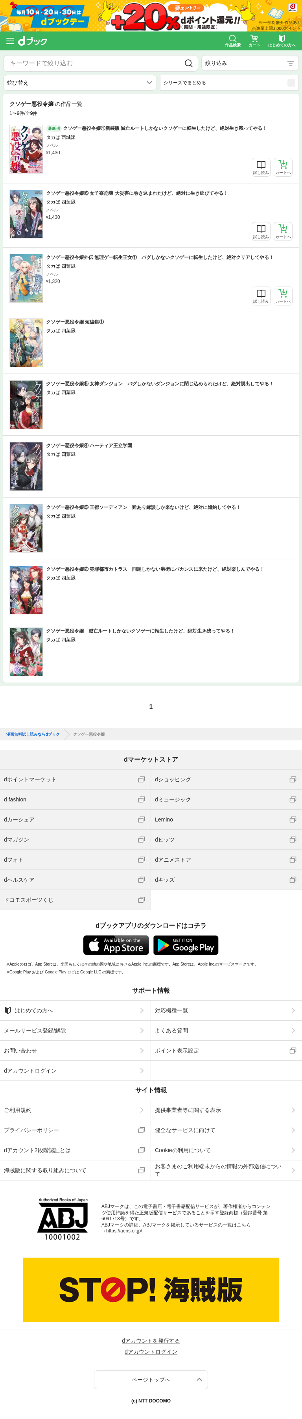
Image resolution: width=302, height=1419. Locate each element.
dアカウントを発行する (151, 1341)
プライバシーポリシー (31, 1130)
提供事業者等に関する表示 (188, 1110)
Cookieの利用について (183, 1150)
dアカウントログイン (30, 1070)
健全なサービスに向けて (185, 1130)
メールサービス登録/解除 (35, 1030)
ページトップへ (151, 1379)
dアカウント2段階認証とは (37, 1150)
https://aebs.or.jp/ (124, 1231)
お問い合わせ (20, 1050)
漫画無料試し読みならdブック (33, 734)
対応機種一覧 (171, 1010)
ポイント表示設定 (177, 1050)
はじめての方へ (28, 1010)
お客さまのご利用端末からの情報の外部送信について (218, 1170)
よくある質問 (171, 1030)
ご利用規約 (17, 1110)
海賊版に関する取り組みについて (45, 1170)
